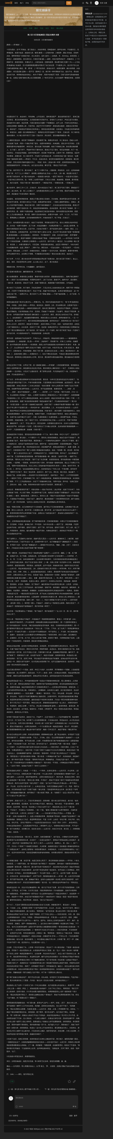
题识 (36, 28)
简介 (52, 28)
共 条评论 (13, 1116)
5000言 (8, 3)
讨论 (27, 3)
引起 (41, 28)
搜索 (68, 3)
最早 (75, 1116)
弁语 (25, 28)
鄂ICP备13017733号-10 (53, 1129)
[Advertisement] (43, 99)
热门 (21, 3)
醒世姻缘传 (49, 40)
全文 (47, 28)
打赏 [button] (12, 1081)
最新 (71, 1116)
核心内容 (59, 28)
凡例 (30, 28)
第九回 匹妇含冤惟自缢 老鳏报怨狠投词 (65, 1089)
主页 (43, 40)
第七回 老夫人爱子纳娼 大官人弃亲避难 (29, 1089)
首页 (16, 3)
